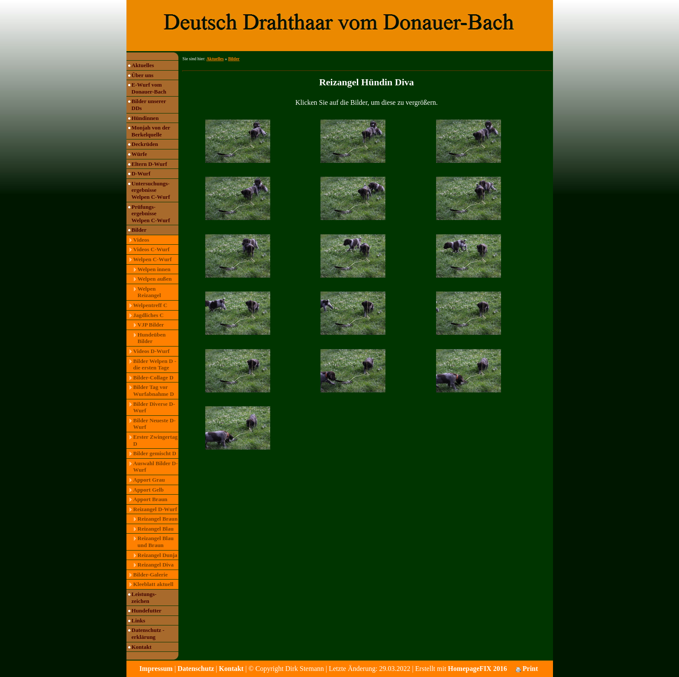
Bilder (139, 230)
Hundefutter (147, 610)
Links (139, 620)
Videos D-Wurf (151, 351)
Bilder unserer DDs (149, 104)
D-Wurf (141, 173)
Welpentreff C (150, 305)
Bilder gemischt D (154, 453)
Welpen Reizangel (149, 292)
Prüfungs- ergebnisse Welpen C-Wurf (151, 214)
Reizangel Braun (158, 518)
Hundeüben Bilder (152, 338)
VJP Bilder (151, 324)
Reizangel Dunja (158, 555)
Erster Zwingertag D (155, 440)
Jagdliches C (148, 315)
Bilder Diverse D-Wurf (154, 407)
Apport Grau (149, 479)
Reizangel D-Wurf (155, 509)
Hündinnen (145, 118)
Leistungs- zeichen (144, 597)
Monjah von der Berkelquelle (151, 131)
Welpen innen (154, 269)
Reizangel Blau (156, 528)
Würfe (139, 154)
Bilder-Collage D (153, 377)
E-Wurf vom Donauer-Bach (149, 88)
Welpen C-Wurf (152, 259)
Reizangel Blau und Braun (156, 541)
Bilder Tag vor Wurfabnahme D (153, 390)
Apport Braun (150, 499)
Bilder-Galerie (150, 574)
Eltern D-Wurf (149, 164)
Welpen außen (155, 278)
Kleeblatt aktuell (153, 584)
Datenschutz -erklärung (148, 633)
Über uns (143, 75)
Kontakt (142, 647)
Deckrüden (145, 144)
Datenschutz (196, 668)
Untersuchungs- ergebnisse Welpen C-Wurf (151, 190)
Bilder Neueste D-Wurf (154, 424)
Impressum (156, 668)
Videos (141, 239)
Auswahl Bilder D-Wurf (155, 466)
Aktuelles (143, 65)
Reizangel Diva (156, 564)
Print (527, 668)
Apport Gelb (148, 489)
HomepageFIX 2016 (477, 668)
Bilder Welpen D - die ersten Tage (155, 364)
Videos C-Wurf (151, 249)
